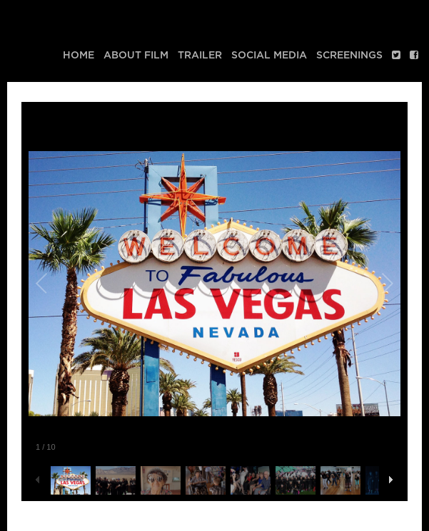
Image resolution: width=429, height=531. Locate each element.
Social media (269, 55)
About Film (136, 55)
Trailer (200, 55)
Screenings (349, 55)
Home (78, 55)
